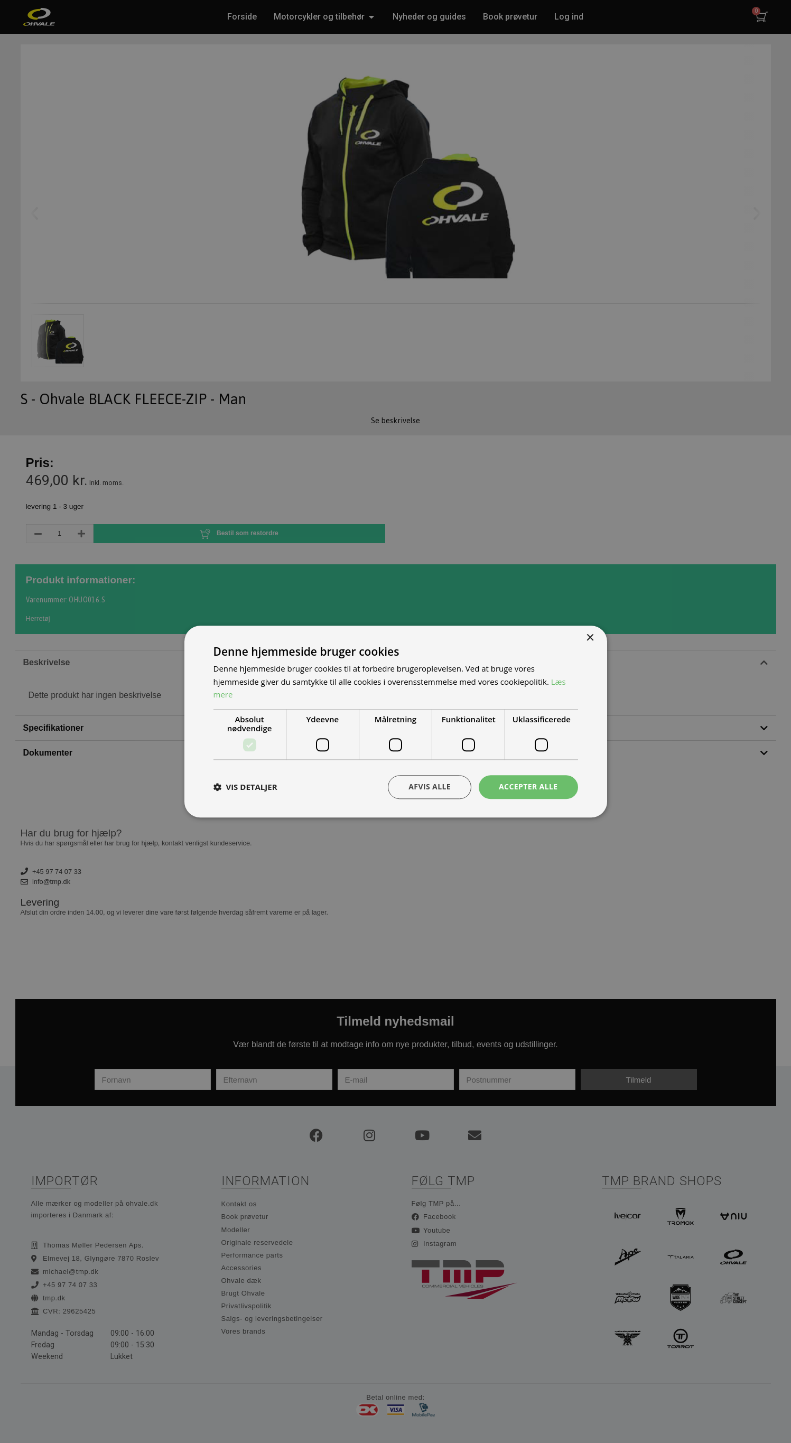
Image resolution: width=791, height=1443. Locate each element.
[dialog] (395, 721)
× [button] (590, 638)
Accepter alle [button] (528, 786)
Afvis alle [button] (429, 786)
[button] (245, 787)
